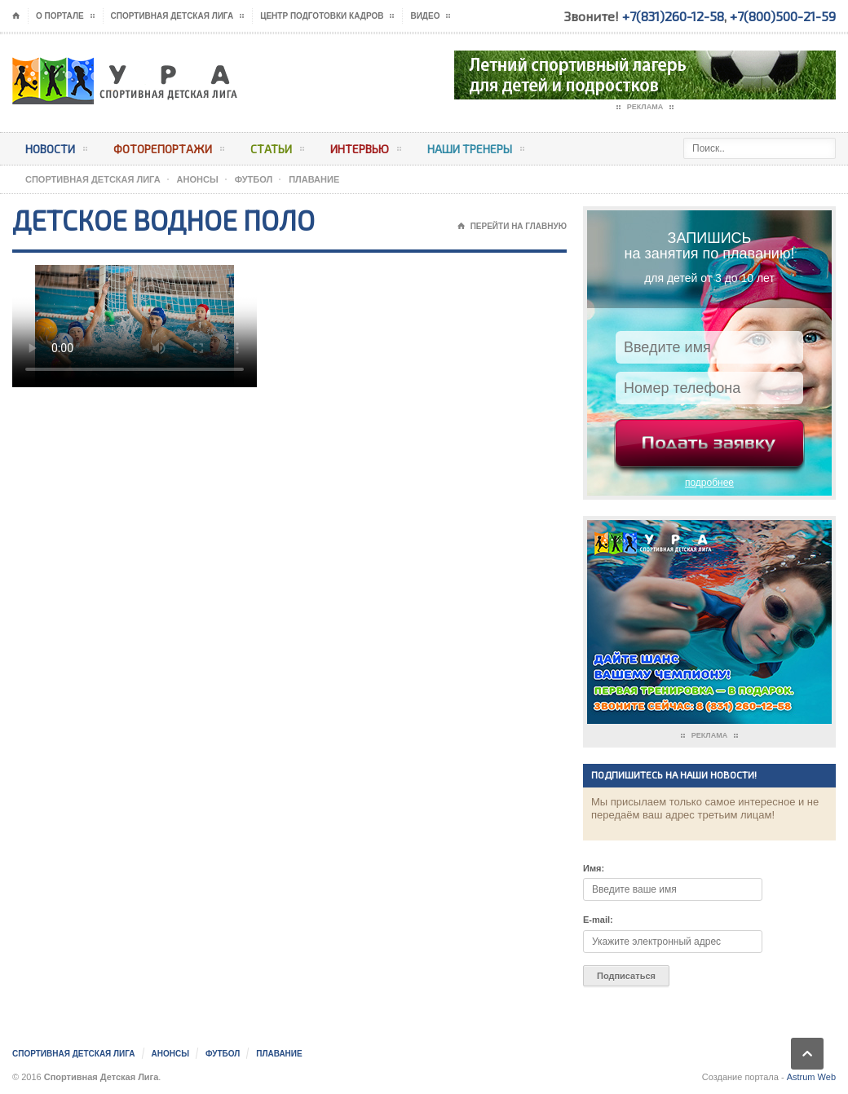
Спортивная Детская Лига (93, 179)
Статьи (277, 151)
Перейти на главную (512, 226)
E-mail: (598, 919)
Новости (56, 151)
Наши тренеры (475, 151)
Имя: (593, 868)
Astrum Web (811, 1077)
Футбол (253, 179)
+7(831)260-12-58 (673, 16)
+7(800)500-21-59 (783, 16)
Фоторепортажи (168, 151)
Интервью (365, 151)
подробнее (709, 482)
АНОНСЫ (198, 179)
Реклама (645, 107)
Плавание (314, 179)
